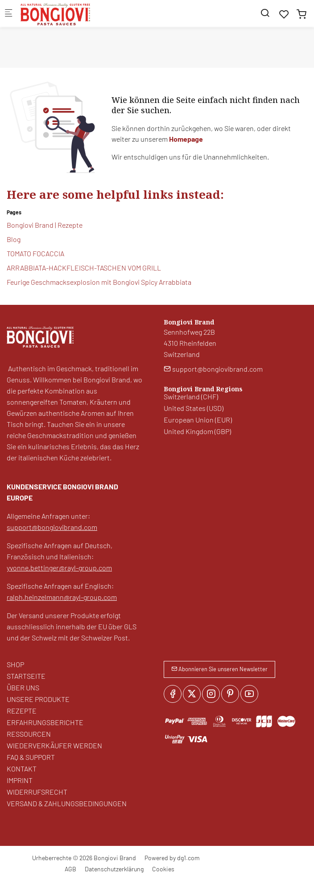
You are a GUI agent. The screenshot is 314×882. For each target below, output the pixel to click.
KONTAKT (22, 768)
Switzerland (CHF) (191, 396)
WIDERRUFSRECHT (37, 792)
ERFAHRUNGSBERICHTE (45, 722)
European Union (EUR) (198, 419)
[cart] (301, 14)
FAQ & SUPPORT (31, 757)
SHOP (15, 664)
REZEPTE (22, 710)
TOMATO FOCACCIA (35, 253)
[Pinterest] (230, 694)
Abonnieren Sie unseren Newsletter (219, 669)
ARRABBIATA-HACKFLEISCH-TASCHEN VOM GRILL (84, 267)
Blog (14, 239)
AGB (70, 869)
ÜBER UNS (23, 687)
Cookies (163, 869)
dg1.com (188, 857)
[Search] (265, 13)
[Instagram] (211, 694)
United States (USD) (193, 408)
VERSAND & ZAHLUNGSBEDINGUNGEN (67, 803)
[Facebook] (173, 694)
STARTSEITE (26, 676)
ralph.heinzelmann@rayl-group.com (62, 597)
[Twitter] (192, 694)
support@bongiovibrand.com (52, 527)
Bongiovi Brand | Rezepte (45, 225)
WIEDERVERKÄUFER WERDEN (54, 745)
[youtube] (249, 694)
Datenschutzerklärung (114, 869)
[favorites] (284, 14)
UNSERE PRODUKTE (38, 699)
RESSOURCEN (29, 734)
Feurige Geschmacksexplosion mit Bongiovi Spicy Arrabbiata (99, 282)
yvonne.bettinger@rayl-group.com (59, 567)
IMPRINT (20, 780)
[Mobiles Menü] (8, 13)
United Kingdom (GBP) (197, 431)
